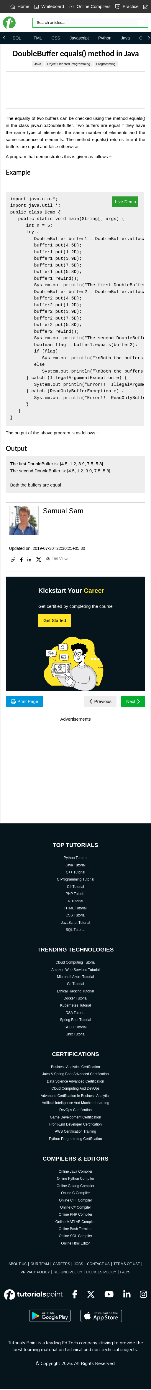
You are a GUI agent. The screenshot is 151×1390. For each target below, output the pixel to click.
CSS (56, 38)
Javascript (79, 38)
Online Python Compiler (75, 1179)
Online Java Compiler (76, 1172)
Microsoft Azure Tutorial (75, 977)
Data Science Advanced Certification (75, 1082)
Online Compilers (90, 6)
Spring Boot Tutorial (75, 1020)
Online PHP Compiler (75, 1215)
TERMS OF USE (127, 1264)
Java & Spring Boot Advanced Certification (75, 1075)
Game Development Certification (75, 1118)
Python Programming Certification (75, 1139)
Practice (127, 6)
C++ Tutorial (75, 873)
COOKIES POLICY (101, 1273)
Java (125, 38)
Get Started (54, 620)
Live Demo (125, 201)
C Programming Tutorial (75, 880)
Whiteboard (49, 6)
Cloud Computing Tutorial (75, 963)
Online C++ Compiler (75, 1201)
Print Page (25, 701)
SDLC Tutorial (76, 1028)
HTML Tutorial (76, 909)
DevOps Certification (75, 1110)
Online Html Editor (75, 1244)
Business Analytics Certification (75, 1067)
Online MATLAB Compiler (75, 1222)
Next (132, 701)
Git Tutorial (75, 984)
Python (104, 38)
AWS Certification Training (75, 1132)
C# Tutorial (75, 887)
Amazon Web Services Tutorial (75, 970)
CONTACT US (98, 1264)
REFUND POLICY (68, 1273)
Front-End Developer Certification (75, 1125)
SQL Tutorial (75, 930)
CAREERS (61, 1264)
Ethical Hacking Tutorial (75, 992)
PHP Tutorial (75, 894)
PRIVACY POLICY (35, 1273)
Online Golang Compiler (75, 1186)
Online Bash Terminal (75, 1229)
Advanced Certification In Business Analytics (75, 1096)
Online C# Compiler (75, 1208)
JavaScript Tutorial (75, 923)
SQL (17, 38)
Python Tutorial (75, 858)
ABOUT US (18, 1264)
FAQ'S (125, 1273)
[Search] (90, 23)
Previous (98, 701)
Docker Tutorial (76, 999)
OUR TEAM (39, 1264)
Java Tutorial (75, 866)
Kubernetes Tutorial (75, 1006)
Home (19, 6)
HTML (36, 38)
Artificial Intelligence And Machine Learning (75, 1103)
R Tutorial (75, 902)
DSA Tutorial (76, 1013)
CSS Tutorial (75, 916)
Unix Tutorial (76, 1035)
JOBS (78, 1264)
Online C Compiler (75, 1194)
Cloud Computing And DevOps (75, 1089)
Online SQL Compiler (75, 1237)
